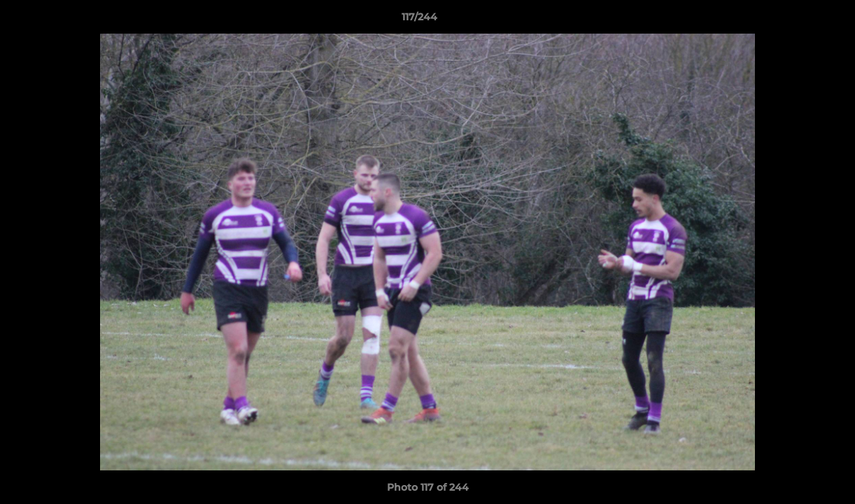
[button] (796, 20)
